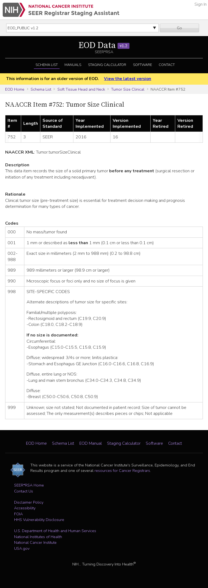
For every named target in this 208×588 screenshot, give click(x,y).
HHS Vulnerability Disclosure (39, 519)
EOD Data (104, 45)
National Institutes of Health (38, 536)
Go (179, 28)
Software (142, 64)
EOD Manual (90, 443)
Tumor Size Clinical (127, 89)
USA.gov (22, 548)
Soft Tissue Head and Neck (81, 89)
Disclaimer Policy (28, 502)
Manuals (72, 64)
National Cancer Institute (35, 542)
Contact (167, 64)
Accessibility (24, 508)
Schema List (46, 64)
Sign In (200, 4)
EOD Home (14, 89)
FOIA (18, 514)
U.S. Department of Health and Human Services (55, 530)
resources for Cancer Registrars (122, 470)
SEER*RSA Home (29, 485)
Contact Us (23, 491)
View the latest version (127, 78)
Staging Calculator (107, 64)
